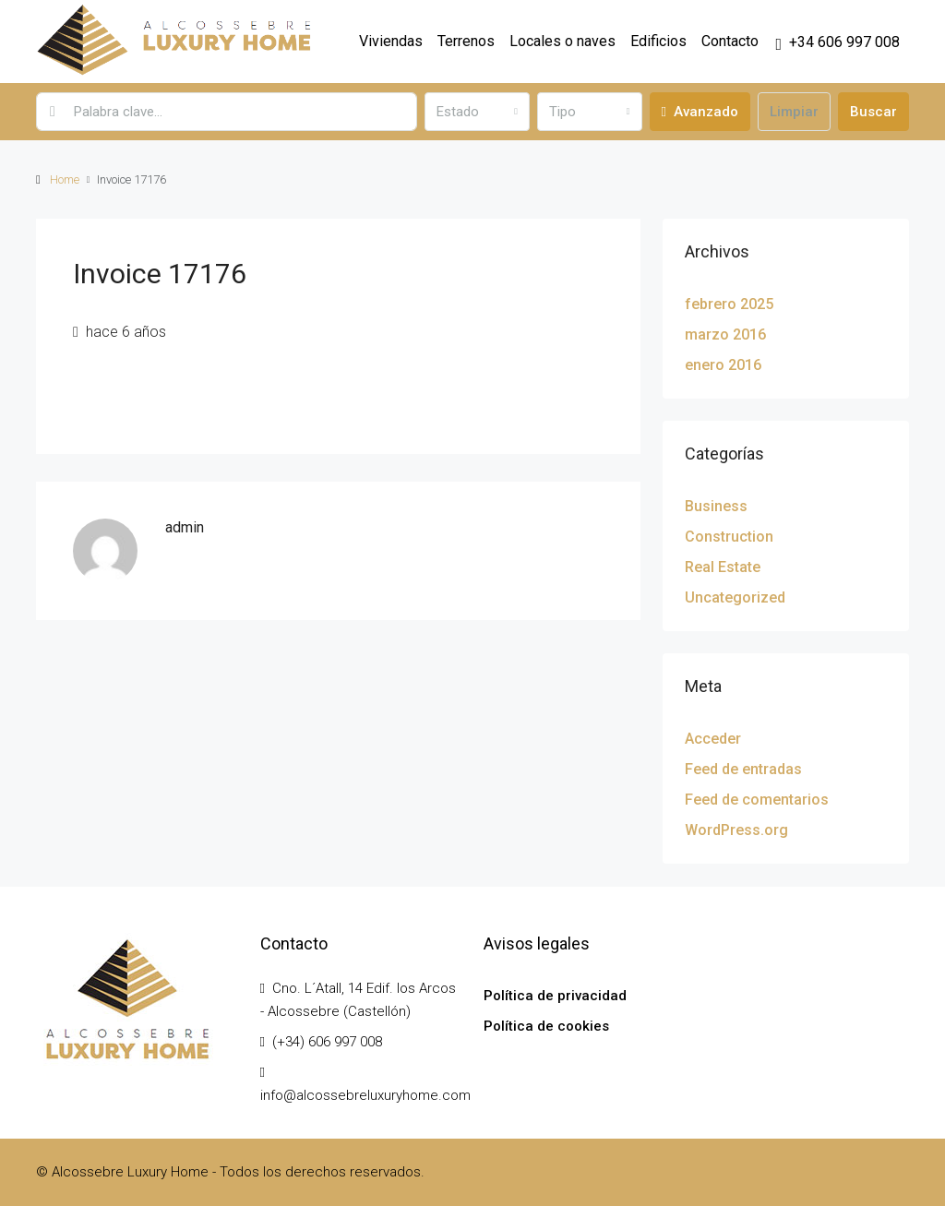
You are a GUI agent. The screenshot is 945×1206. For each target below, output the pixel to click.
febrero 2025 (729, 304)
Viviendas (391, 41)
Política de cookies (546, 1026)
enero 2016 (723, 365)
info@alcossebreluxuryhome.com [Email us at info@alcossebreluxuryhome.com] (365, 1095)
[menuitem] (837, 42)
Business (716, 506)
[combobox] (477, 111)
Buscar (873, 111)
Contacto (730, 41)
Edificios (658, 41)
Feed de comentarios (757, 799)
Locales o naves (562, 41)
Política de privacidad (555, 995)
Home (64, 179)
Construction (729, 536)
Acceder (713, 738)
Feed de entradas (743, 769)
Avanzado (700, 111)
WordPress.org (736, 830)
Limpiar (794, 111)
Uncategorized (735, 597)
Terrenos (466, 41)
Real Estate (722, 567)
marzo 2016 (725, 334)
